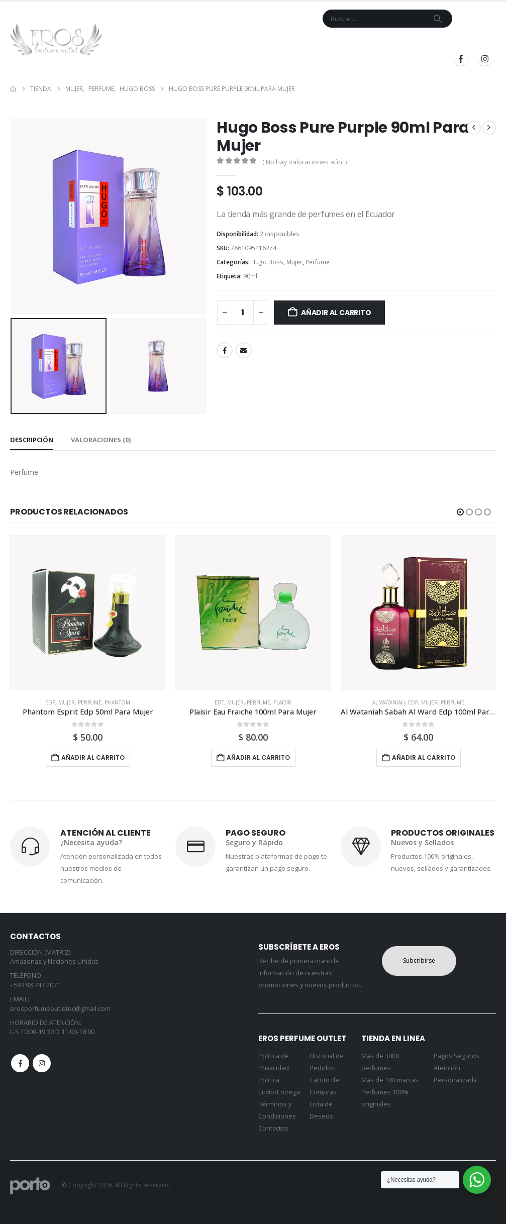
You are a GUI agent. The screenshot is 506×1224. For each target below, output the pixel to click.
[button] (460, 512)
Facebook (225, 350)
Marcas (217, 42)
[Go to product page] (88, 613)
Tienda (176, 42)
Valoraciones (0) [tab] (101, 439)
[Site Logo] (56, 39)
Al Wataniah (388, 702)
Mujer (294, 262)
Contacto (266, 42)
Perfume (318, 262)
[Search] (438, 18)
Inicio (144, 42)
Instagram (42, 1063)
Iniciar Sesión (396, 42)
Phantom (117, 702)
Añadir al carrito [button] (93, 757)
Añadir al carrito (336, 313)
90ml (250, 276)
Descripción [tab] (31, 439)
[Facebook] (461, 59)
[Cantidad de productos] (243, 312)
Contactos (273, 1128)
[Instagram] (485, 59)
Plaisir (282, 702)
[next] (489, 128)
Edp (50, 702)
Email (244, 350)
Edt (219, 702)
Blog (347, 42)
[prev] (474, 128)
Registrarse (463, 42)
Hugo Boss (267, 262)
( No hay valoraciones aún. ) (304, 161)
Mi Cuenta (311, 42)
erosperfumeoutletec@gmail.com (60, 1008)
